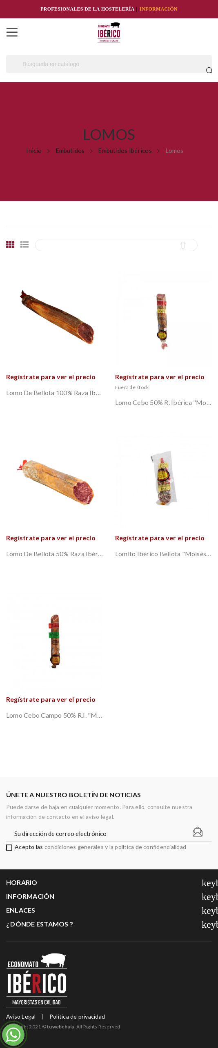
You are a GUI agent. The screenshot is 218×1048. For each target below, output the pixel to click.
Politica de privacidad (77, 1016)
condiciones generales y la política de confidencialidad (115, 846)
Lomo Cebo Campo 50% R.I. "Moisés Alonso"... (54, 715)
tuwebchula (60, 1027)
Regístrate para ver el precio (51, 376)
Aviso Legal (21, 1016)
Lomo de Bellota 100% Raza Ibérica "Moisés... (54, 392)
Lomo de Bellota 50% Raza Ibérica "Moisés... (54, 553)
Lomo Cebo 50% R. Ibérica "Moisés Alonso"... (163, 402)
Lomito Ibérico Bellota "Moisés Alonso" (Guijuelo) (163, 553)
